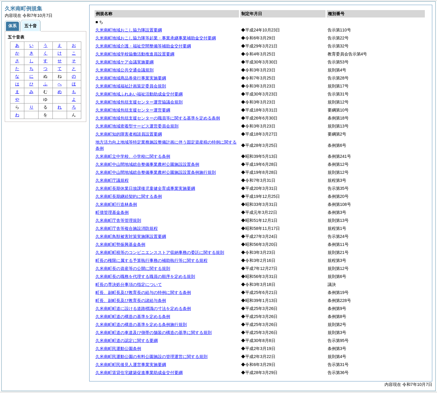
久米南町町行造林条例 (116, 204)
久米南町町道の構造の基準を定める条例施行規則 (141, 324)
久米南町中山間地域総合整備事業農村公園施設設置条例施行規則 (155, 172)
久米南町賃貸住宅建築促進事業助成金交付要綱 (139, 372)
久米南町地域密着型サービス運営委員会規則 (136, 126)
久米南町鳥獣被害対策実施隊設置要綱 (130, 236)
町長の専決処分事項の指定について (128, 284)
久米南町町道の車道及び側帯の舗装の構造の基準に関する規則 (153, 332)
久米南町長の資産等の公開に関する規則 (132, 268)
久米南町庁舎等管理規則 (118, 220)
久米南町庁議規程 (112, 180)
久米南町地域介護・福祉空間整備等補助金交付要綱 (143, 46)
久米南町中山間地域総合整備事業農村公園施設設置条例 (147, 164)
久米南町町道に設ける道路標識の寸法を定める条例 (143, 308)
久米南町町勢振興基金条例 (120, 244)
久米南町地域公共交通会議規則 (124, 70)
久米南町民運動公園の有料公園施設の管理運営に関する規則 (151, 356)
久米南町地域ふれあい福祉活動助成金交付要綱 (139, 94)
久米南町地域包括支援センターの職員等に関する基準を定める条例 (157, 118)
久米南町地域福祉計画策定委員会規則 (130, 86)
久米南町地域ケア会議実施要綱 (124, 62)
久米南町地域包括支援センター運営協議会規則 (139, 102)
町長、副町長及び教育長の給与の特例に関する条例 (143, 292)
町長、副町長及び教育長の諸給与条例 (130, 300)
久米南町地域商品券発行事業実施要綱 (130, 78)
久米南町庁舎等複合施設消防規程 (126, 228)
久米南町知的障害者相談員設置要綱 (128, 134)
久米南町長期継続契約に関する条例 (128, 196)
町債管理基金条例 (112, 212)
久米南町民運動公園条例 (118, 348)
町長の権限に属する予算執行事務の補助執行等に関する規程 (151, 260)
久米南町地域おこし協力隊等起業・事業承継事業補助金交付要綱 (155, 38)
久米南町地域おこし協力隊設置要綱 (128, 30)
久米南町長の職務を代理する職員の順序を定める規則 (145, 276)
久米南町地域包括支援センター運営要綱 (132, 110)
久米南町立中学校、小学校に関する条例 (132, 156)
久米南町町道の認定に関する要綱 (126, 340)
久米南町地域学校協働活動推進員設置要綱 (134, 54)
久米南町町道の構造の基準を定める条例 (132, 316)
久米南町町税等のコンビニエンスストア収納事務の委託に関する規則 (159, 252)
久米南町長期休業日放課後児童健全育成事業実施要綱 (145, 188)
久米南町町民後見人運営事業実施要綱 (130, 364)
